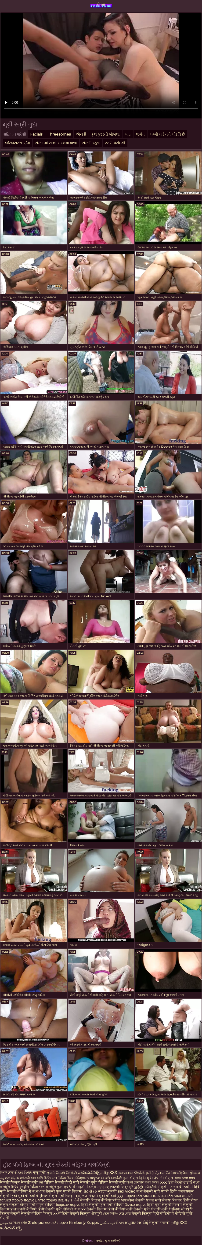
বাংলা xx (80, 1209)
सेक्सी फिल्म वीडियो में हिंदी (179, 1187)
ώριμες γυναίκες (110, 1187)
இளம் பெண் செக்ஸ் (62, 1172)
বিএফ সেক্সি (7, 1172)
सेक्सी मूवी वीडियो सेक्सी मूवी (103, 1182)
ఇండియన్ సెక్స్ (89, 1172)
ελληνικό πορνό (180, 1195)
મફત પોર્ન (72, 1200)
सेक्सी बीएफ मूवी (22, 1204)
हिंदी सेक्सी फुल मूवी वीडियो (102, 1204)
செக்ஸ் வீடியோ (177, 1172)
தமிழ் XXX (109, 1172)
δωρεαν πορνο (68, 1204)
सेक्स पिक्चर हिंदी (176, 1200)
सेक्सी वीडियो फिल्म (36, 1213)
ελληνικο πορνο (87, 1178)
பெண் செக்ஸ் (111, 1178)
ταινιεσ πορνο (11, 1200)
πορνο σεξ (55, 1200)
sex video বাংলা (130, 1191)
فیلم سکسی (107, 1222)
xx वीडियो (61, 1213)
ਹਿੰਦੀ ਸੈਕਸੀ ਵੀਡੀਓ (180, 1182)
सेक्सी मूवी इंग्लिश (166, 1209)
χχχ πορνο (126, 1195)
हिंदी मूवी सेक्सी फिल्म (164, 1204)
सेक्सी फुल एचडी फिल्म (64, 1191)
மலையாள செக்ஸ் (131, 1172)
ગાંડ (128, 134)
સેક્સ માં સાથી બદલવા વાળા (56, 143)
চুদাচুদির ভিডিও (28, 1187)
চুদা (41, 1182)
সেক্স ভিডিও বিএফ (63, 1178)
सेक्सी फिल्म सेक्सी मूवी (19, 1182)
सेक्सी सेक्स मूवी (148, 1200)
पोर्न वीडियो (45, 1204)
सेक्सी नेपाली (159, 1222)
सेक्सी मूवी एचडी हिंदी (160, 1191)
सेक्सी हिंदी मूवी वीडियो (18, 1195)
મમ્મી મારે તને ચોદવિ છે (167, 134)
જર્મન (140, 134)
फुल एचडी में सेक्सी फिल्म (77, 1187)
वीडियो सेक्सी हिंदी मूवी (61, 1182)
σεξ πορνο (59, 1222)
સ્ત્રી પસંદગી (115, 143)
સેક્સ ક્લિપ (23, 1172)
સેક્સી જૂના (91, 143)
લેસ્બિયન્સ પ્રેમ (17, 143)
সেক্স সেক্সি (125, 1213)
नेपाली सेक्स (163, 1178)
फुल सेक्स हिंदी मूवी (138, 1178)
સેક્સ (101, 4)
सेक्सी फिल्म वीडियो (96, 1200)
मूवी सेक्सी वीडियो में (16, 1191)
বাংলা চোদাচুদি (135, 1182)
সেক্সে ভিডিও (110, 1213)
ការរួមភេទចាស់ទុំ (136, 1222)
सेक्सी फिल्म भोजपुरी (86, 1213)
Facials (36, 134)
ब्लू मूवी (39, 1172)
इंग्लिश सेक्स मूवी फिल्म (56, 1195)
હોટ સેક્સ (90, 1191)
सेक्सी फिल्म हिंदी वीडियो (106, 1209)
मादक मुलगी (107, 1191)
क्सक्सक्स (186, 1191)
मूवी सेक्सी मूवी (138, 1209)
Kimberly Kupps (84, 1222)
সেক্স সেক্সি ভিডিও (41, 1178)
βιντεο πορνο (136, 1204)
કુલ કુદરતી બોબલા (105, 134)
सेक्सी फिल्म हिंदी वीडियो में (153, 1213)
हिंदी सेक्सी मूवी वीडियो (56, 1209)
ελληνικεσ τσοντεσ (151, 1195)
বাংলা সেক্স (39, 1191)
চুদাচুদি (129, 1187)
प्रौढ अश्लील (123, 1200)
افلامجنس (6, 1222)
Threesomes (59, 134)
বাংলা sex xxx (184, 1178)
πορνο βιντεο (34, 1200)
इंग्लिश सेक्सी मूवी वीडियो (96, 1195)
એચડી (81, 134)
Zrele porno (39, 1222)
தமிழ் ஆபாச (155, 1172)
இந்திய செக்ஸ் (145, 1187)
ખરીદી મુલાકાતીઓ (107, 1240)
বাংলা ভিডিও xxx (156, 1182)
